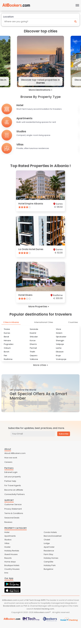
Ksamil (33, 333)
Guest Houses (11, 554)
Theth (32, 351)
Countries (73, 322)
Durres (7, 333)
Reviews (8, 522)
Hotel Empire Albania (30, 203)
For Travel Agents (12, 485)
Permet (33, 348)
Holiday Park (50, 565)
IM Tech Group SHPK (36, 600)
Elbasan (60, 351)
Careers (8, 462)
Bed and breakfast (52, 536)
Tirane (7, 329)
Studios (7, 539)
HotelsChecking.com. (44, 608)
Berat (6, 336)
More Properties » (38, 306)
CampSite (48, 561)
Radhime (8, 359)
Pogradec (9, 344)
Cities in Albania (11, 322)
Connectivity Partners (14, 494)
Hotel (6, 532)
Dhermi (33, 344)
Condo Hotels (50, 532)
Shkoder (34, 336)
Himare (7, 340)
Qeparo (33, 355)
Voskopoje (61, 359)
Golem (59, 333)
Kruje (58, 355)
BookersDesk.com (11, 605)
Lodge (47, 543)
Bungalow (48, 569)
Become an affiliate (13, 489)
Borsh (6, 351)
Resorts (8, 558)
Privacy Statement (13, 508)
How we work (10, 457)
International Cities (43, 322)
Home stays (10, 561)
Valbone (34, 359)
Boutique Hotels (11, 565)
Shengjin (60, 340)
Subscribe (63, 433)
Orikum (7, 348)
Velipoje (60, 344)
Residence (49, 550)
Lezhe (58, 348)
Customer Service (13, 504)
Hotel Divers (25, 295)
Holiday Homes (51, 558)
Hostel (7, 547)
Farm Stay (48, 554)
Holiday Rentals (11, 550)
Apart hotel (49, 547)
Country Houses (12, 569)
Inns (6, 572)
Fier (5, 355)
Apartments (10, 536)
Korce (33, 340)
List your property (12, 476)
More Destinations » (40, 89)
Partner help (10, 481)
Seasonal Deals (11, 517)
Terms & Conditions (13, 513)
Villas (6, 543)
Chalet (47, 539)
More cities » (40, 365)
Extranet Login (10, 472)
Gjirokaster (61, 336)
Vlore (58, 329)
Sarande (34, 329)
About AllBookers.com (15, 453)
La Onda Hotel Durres (30, 249)
